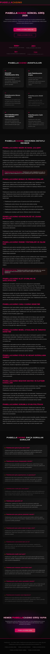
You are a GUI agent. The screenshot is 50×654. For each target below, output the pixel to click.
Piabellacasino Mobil (34, 650)
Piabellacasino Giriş (25, 631)
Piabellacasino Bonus (24, 647)
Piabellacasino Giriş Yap (25, 30)
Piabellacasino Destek (39, 647)
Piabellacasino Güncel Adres (18, 650)
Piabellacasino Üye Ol (25, 36)
